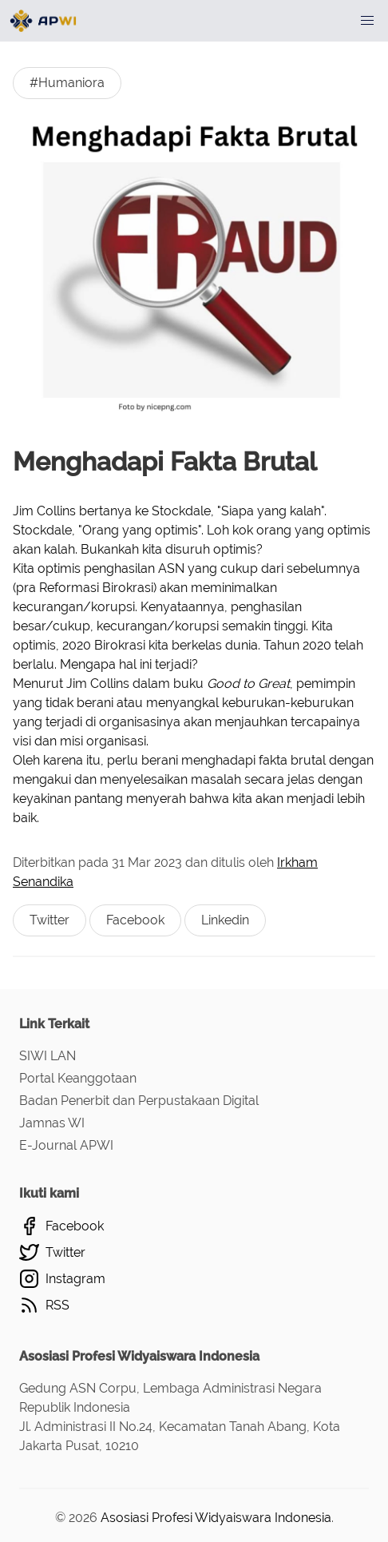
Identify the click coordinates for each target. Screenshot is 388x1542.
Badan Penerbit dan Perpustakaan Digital (139, 1100)
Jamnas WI (52, 1123)
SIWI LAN (47, 1055)
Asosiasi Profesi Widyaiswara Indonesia (216, 1517)
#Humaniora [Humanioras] (67, 82)
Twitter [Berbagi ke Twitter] (49, 920)
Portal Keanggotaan (78, 1078)
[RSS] (194, 1305)
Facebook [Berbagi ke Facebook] (135, 920)
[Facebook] (194, 1226)
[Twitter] (194, 1252)
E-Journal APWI (66, 1145)
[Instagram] (194, 1279)
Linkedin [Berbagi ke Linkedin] (225, 920)
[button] (367, 21)
